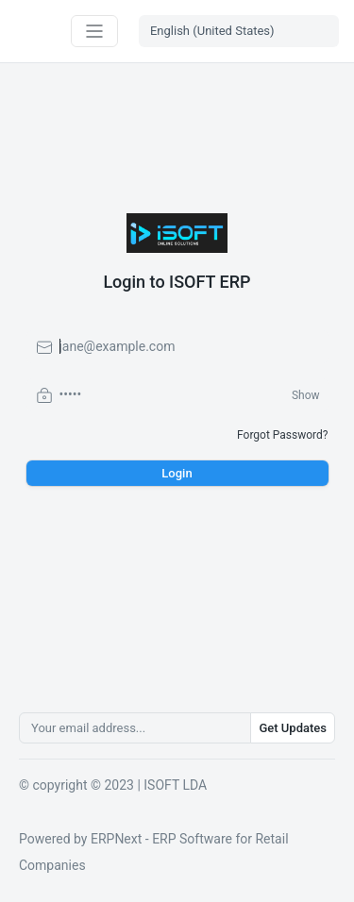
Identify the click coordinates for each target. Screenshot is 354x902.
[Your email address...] (135, 728)
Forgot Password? (282, 435)
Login (176, 473)
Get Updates (293, 728)
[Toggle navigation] (94, 31)
